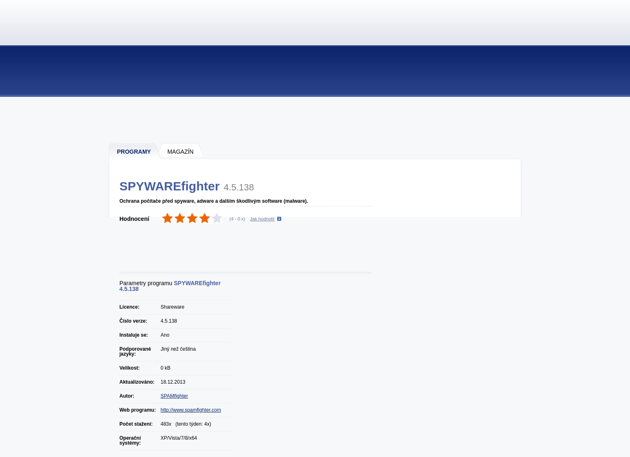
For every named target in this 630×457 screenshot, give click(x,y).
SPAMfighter (174, 396)
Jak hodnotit (262, 218)
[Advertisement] (315, 119)
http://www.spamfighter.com (191, 410)
